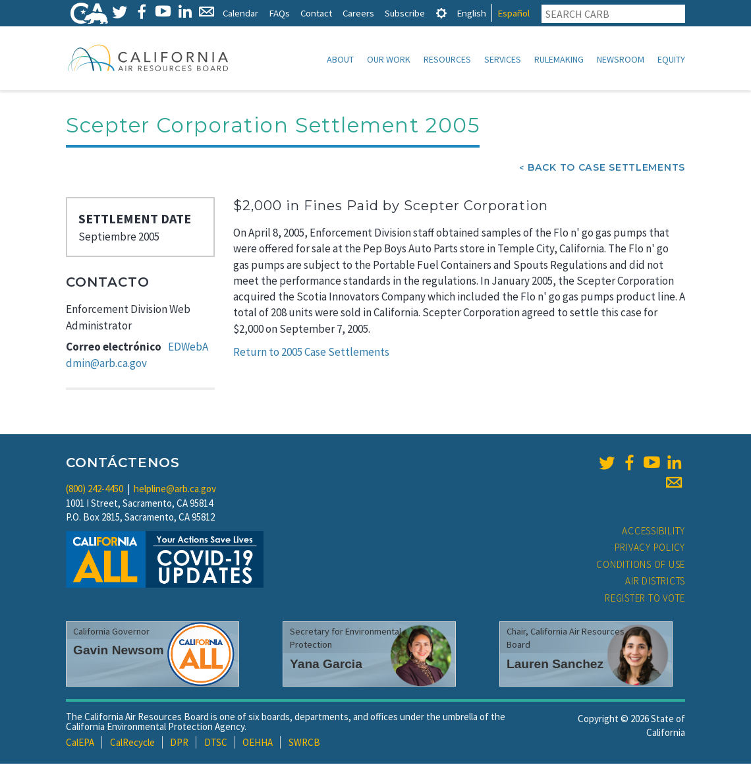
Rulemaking (559, 59)
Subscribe (405, 13)
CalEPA (80, 743)
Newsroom (620, 59)
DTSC (215, 743)
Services (502, 59)
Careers (358, 13)
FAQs (279, 13)
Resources (447, 59)
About (340, 59)
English (471, 13)
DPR (179, 743)
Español (513, 13)
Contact (316, 13)
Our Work (388, 59)
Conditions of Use (640, 565)
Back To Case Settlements (606, 169)
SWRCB (304, 743)
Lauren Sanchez (555, 665)
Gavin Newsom (118, 651)
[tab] (441, 13)
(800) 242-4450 (94, 490)
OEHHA (257, 743)
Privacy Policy (650, 548)
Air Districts (655, 582)
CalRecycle (132, 743)
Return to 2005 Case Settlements (311, 353)
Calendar (240, 13)
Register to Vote (645, 599)
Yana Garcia (326, 665)
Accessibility (653, 532)
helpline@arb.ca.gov (175, 490)
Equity (671, 59)
